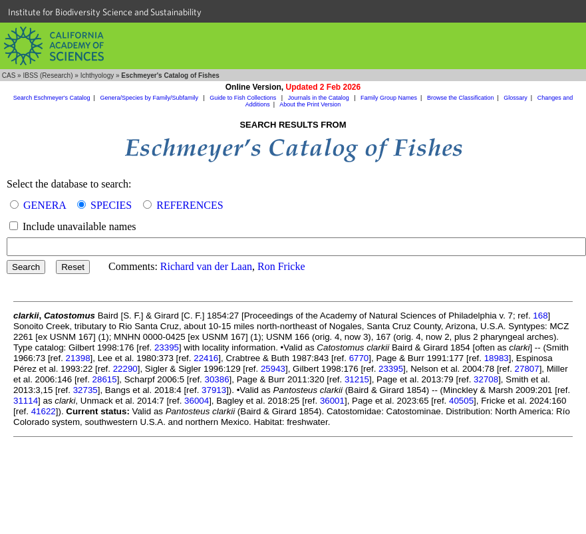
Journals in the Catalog (319, 97)
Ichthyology (97, 75)
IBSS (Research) (48, 75)
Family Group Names (389, 97)
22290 (125, 369)
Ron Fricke (281, 266)
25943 (273, 369)
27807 (527, 369)
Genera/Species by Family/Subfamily (150, 97)
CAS (9, 75)
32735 (85, 390)
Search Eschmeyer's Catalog (51, 97)
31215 (357, 379)
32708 (486, 379)
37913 (214, 390)
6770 (359, 358)
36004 (196, 401)
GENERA (44, 205)
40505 (461, 401)
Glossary (515, 97)
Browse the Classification (460, 97)
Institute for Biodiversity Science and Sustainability (105, 12)
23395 (166, 347)
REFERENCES (189, 205)
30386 (217, 379)
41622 (43, 411)
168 (540, 316)
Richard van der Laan (206, 266)
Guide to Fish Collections (244, 97)
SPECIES (111, 205)
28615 (104, 379)
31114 (25, 401)
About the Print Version (310, 104)
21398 (78, 358)
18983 (496, 358)
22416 (206, 358)
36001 (332, 401)
